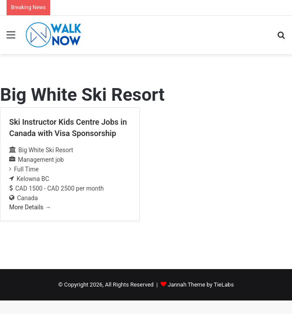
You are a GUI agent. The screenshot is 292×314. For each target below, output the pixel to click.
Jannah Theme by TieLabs (201, 284)
